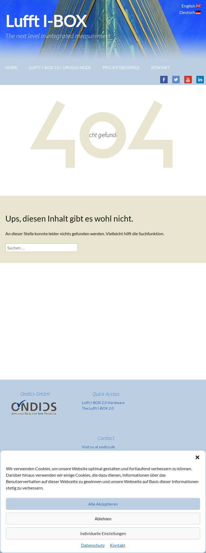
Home (11, 67)
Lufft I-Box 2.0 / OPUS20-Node (60, 67)
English (189, 5)
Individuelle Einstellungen (103, 533)
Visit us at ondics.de (98, 446)
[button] (197, 457)
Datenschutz (93, 545)
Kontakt (117, 545)
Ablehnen (103, 518)
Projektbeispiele (121, 67)
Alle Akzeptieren (103, 504)
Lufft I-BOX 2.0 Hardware (103, 402)
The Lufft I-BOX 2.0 (98, 408)
